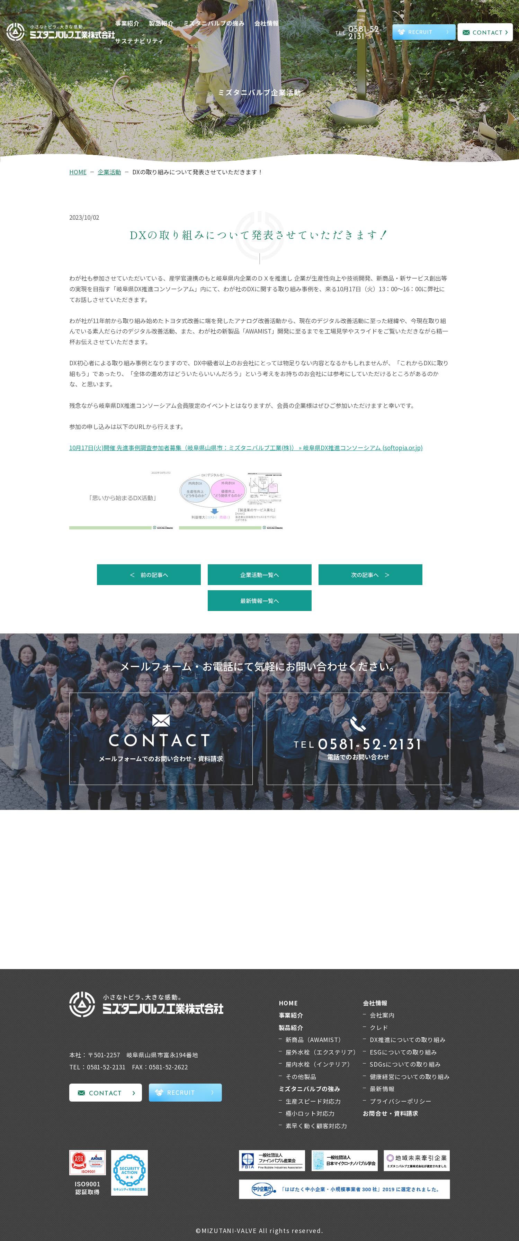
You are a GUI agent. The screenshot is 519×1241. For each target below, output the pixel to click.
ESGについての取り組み (403, 1052)
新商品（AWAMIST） (315, 1039)
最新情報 (382, 1088)
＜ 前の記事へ (148, 575)
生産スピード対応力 (313, 1101)
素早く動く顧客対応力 (317, 1125)
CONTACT (488, 33)
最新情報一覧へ (259, 600)
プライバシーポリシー (401, 1101)
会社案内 (382, 1015)
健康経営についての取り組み (410, 1076)
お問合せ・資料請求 (391, 1113)
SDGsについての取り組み (405, 1064)
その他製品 (301, 1076)
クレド (379, 1027)
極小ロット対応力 (310, 1113)
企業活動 (109, 171)
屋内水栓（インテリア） (320, 1064)
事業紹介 (127, 23)
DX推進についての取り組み (408, 1039)
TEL (363, 33)
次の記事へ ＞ (370, 575)
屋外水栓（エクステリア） (322, 1052)
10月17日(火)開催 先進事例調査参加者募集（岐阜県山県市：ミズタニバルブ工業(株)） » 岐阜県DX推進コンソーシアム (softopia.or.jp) (246, 447)
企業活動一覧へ (259, 575)
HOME (78, 171)
